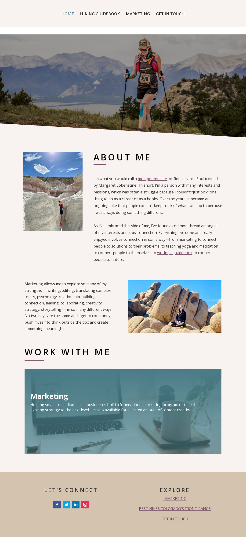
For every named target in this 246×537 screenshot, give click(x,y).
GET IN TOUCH (170, 14)
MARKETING (138, 14)
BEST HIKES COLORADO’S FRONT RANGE (175, 508)
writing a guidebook (174, 252)
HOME (67, 14)
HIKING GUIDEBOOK (100, 14)
